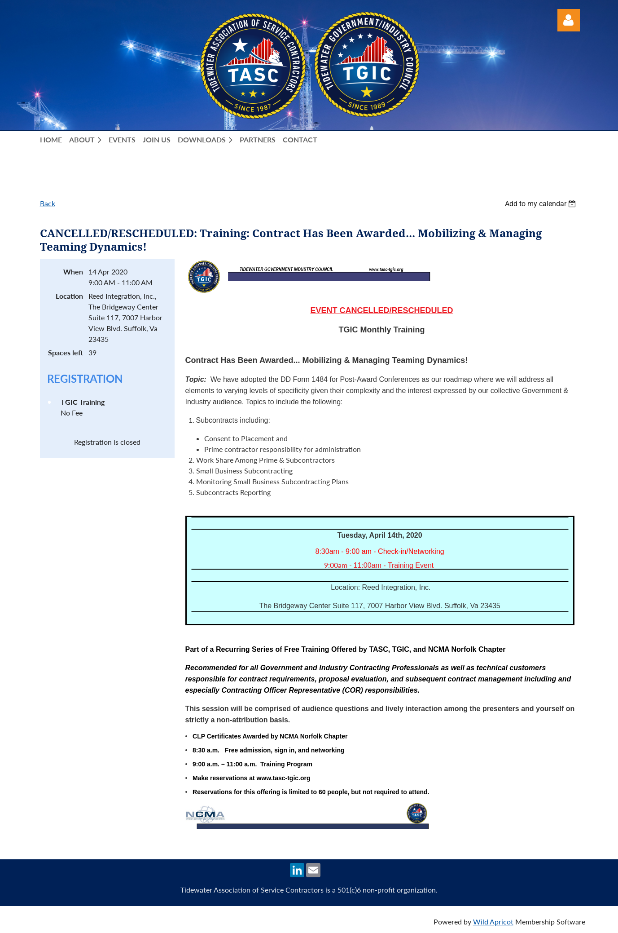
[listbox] (542, 203)
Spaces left (65, 352)
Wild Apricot (493, 921)
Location (69, 296)
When (73, 271)
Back (47, 203)
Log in (568, 20)
